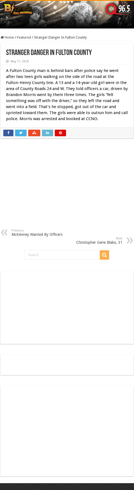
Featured (24, 37)
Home (7, 37)
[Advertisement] (67, 187)
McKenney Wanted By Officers (40, 233)
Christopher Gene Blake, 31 (94, 241)
